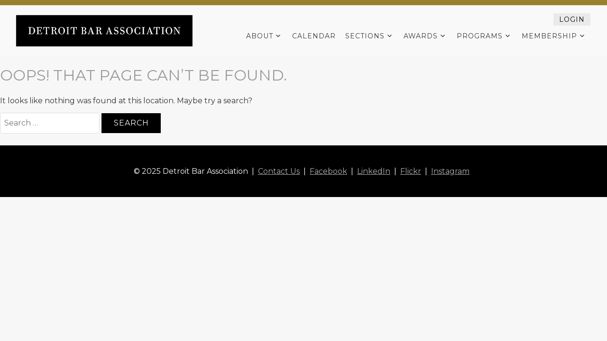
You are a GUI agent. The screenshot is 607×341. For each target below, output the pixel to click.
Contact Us (279, 171)
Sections (365, 36)
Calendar (314, 36)
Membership (549, 36)
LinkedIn (373, 171)
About (259, 36)
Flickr (410, 171)
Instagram (450, 171)
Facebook (328, 171)
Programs (480, 36)
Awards (421, 36)
